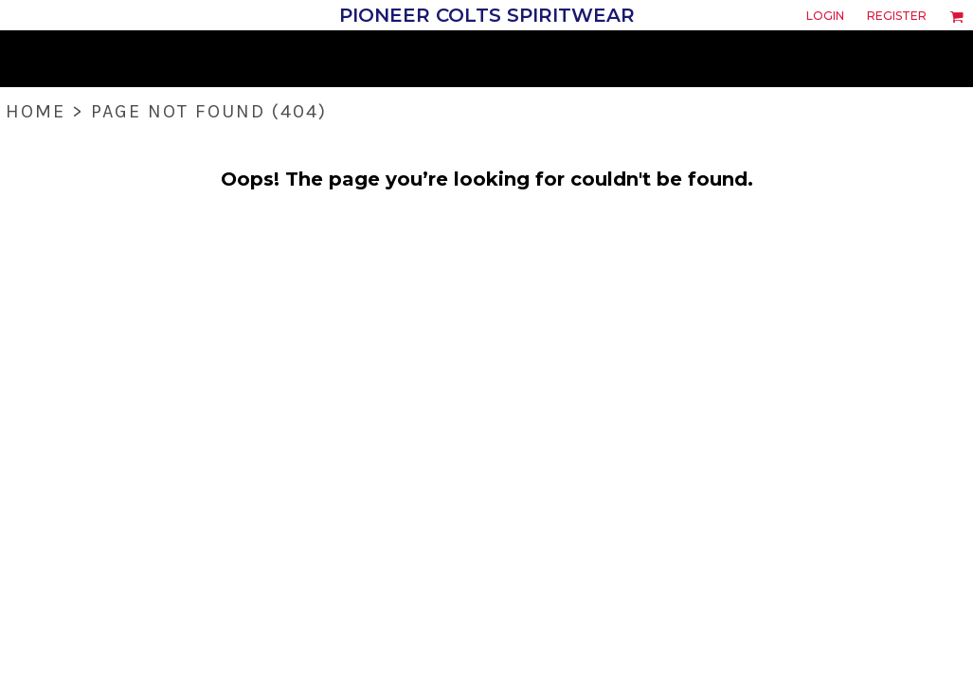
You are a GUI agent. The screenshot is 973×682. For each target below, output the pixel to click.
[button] (956, 16)
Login (825, 16)
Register (897, 16)
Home (35, 111)
